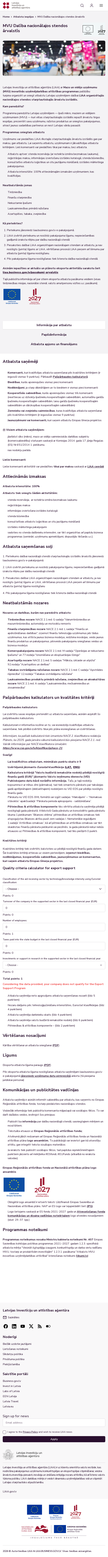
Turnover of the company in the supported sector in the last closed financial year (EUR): (50, 901)
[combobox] (54, 889)
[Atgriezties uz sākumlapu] (16, 5)
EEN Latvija (10, 1396)
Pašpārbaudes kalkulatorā (70, 377)
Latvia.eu (8, 1406)
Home (6, 16)
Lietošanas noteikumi (15, 1349)
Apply (54, 1439)
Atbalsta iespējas (23, 16)
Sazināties (11, 1317)
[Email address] (54, 1423)
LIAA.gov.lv (10, 1491)
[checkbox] (4, 1432)
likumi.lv (82, 1256)
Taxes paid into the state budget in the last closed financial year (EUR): (41, 939)
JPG (89, 1206)
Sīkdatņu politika (13, 1354)
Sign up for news (16, 1416)
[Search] (82, 5)
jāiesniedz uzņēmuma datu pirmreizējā (46, 1076)
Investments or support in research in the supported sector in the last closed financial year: (52, 958)
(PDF (47, 1065)
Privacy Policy (30, 1432)
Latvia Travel (11, 1401)
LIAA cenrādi (95, 466)
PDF (56, 1045)
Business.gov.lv (12, 1381)
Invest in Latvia (12, 1386)
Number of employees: (15, 920)
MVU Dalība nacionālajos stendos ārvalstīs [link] (61, 16)
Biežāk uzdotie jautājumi (17, 1344)
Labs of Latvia (11, 1391)
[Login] (91, 5)
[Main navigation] (101, 5)
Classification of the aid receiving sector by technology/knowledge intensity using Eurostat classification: (52, 880)
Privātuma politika (13, 1359)
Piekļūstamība (11, 1364)
